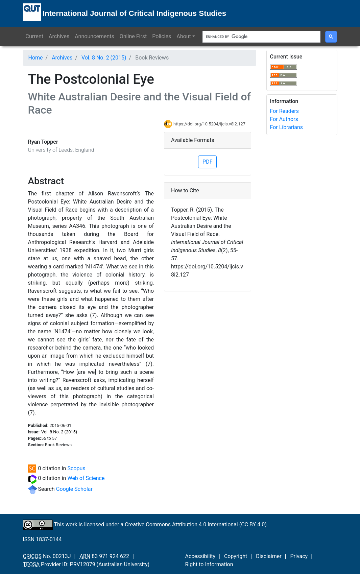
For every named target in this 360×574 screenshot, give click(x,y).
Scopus (76, 468)
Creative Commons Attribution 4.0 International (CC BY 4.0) (196, 524)
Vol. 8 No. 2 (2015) (103, 57)
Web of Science (85, 478)
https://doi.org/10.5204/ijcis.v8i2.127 (209, 123)
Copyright (235, 556)
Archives (59, 36)
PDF (207, 162)
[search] (261, 37)
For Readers (284, 111)
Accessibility (200, 556)
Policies (161, 36)
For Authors (284, 119)
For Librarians (286, 127)
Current (34, 36)
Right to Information (209, 564)
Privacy (299, 556)
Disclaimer (268, 556)
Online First (133, 36)
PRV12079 (82, 564)
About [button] (183, 36)
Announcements (94, 36)
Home (35, 57)
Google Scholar (74, 489)
